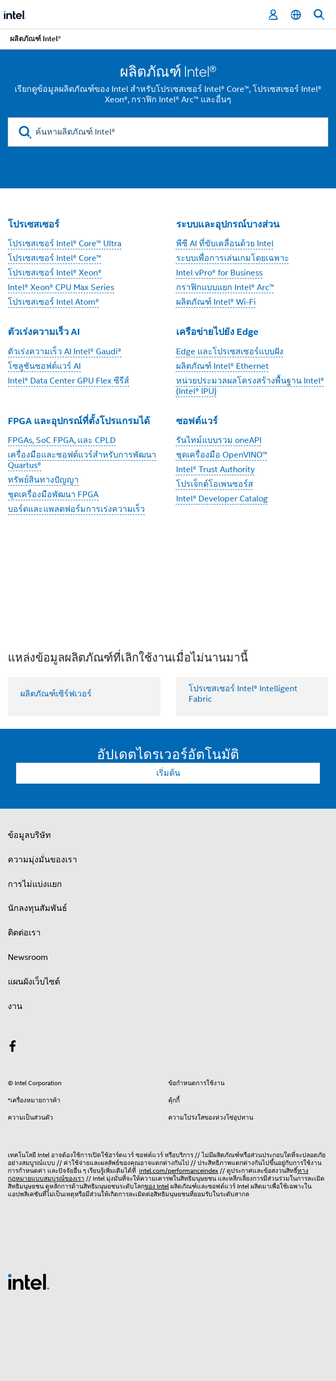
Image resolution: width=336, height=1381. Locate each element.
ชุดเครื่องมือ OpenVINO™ (221, 455)
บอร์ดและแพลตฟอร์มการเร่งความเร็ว (76, 509)
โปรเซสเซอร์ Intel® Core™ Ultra (64, 243)
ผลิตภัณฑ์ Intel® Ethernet (222, 366)
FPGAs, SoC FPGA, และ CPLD (62, 440)
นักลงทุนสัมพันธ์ (37, 908)
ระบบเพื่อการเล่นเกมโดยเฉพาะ (232, 258)
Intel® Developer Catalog (222, 499)
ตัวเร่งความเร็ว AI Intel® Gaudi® (64, 351)
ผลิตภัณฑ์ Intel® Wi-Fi (216, 302)
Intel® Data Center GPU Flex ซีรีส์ (68, 381)
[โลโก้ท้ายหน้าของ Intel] (28, 1281)
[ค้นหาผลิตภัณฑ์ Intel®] (168, 132)
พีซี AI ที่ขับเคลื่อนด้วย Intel (224, 243)
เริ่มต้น (168, 773)
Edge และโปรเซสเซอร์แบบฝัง (229, 351)
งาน (15, 1006)
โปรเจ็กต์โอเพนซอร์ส (214, 484)
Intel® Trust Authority (215, 469)
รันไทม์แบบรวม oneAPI (219, 440)
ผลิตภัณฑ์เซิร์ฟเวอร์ (56, 694)
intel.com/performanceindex (178, 1170)
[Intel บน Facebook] (12, 1048)
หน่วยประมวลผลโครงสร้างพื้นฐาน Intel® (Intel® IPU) (250, 386)
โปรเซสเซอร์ (33, 224)
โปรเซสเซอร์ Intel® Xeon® (55, 273)
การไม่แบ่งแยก (35, 884)
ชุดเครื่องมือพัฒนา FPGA (53, 494)
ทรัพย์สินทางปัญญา (43, 480)
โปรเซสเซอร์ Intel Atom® (53, 302)
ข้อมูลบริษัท (29, 835)
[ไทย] (296, 15)
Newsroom (28, 957)
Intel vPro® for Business (219, 273)
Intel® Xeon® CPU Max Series (61, 287)
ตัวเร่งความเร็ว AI (44, 332)
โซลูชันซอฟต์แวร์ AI (44, 366)
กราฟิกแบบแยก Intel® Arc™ (225, 287)
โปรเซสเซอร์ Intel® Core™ (54, 258)
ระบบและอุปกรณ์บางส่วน (227, 224)
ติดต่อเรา (24, 933)
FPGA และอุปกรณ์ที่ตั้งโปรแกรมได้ (79, 421)
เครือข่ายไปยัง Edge (217, 332)
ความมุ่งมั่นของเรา (42, 860)
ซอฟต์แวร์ (197, 421)
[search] (25, 132)
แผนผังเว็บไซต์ (34, 982)
